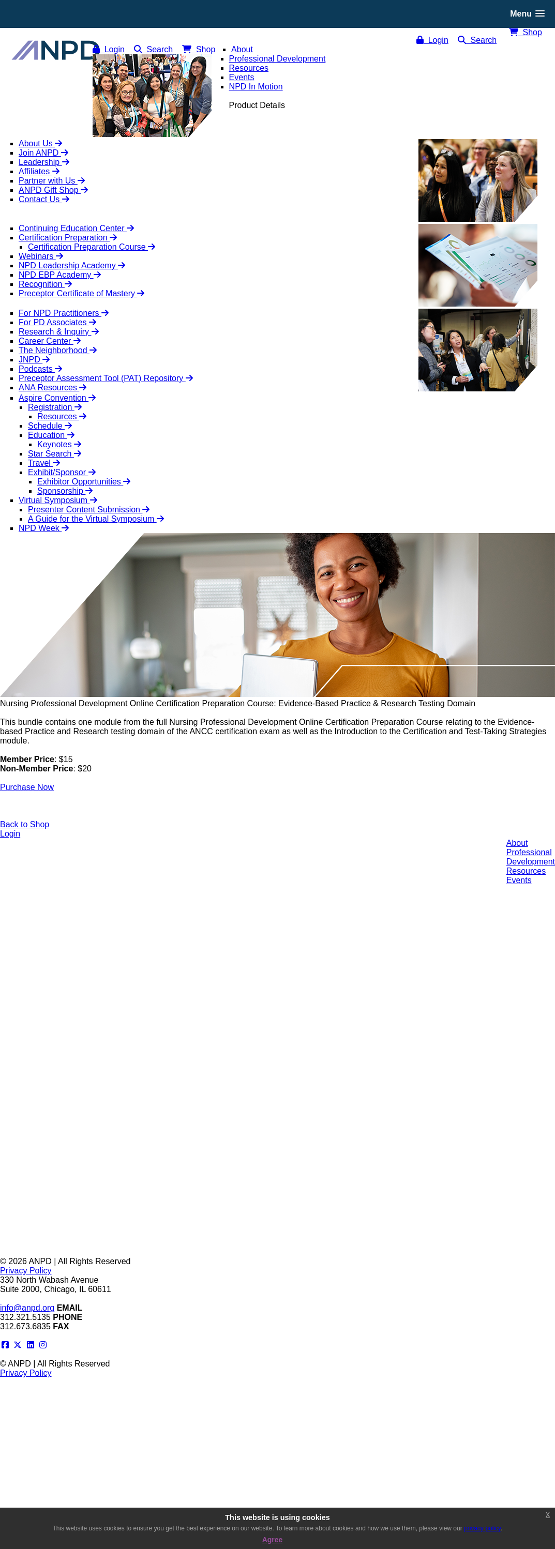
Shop (525, 32)
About (517, 843)
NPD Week (44, 528)
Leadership (44, 162)
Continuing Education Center (76, 228)
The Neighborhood (58, 350)
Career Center (50, 341)
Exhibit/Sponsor (62, 472)
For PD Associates (57, 322)
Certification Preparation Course (91, 246)
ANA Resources (52, 387)
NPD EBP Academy (60, 274)
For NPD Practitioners (64, 313)
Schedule (50, 425)
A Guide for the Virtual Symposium (96, 518)
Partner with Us (52, 180)
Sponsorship (65, 491)
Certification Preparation (68, 237)
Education (51, 435)
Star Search (54, 453)
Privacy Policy (26, 1270)
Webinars (41, 256)
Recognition (45, 284)
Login (432, 40)
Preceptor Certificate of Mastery (81, 293)
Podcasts (40, 369)
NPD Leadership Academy (72, 265)
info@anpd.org (27, 1307)
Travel (44, 463)
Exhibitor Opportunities (83, 481)
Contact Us (44, 199)
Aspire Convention (57, 397)
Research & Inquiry (59, 331)
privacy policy (482, 1528)
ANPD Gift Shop (53, 190)
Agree (272, 1540)
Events (519, 880)
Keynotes (59, 444)
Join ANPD (43, 152)
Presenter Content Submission (88, 509)
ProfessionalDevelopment (530, 857)
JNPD (34, 359)
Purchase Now (27, 787)
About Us (40, 143)
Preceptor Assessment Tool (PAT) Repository (106, 378)
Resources (61, 416)
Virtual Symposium (58, 500)
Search (477, 40)
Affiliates (39, 171)
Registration (55, 407)
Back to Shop (24, 824)
